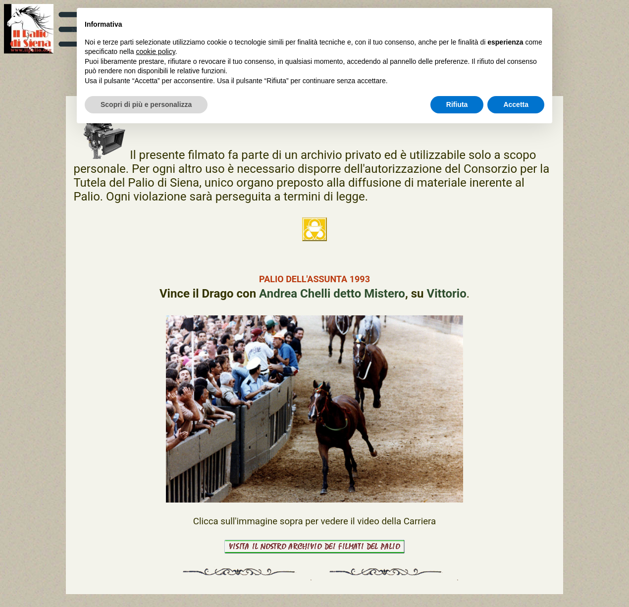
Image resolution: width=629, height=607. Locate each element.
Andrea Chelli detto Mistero (332, 294)
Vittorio (447, 294)
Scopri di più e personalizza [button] (146, 104)
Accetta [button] (515, 104)
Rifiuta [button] (457, 104)
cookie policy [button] (155, 51)
